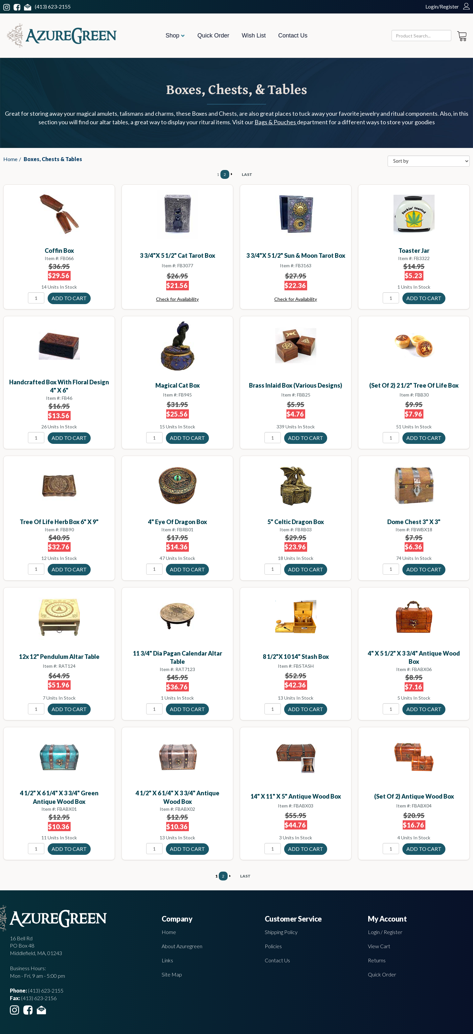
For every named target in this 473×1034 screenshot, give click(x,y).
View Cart (379, 946)
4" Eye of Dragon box (177, 521)
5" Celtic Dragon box (295, 521)
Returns (377, 960)
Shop (175, 35)
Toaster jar (413, 250)
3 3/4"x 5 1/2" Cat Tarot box (177, 255)
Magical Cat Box (177, 385)
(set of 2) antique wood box (414, 796)
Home (10, 159)
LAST (247, 174)
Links (167, 960)
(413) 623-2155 (53, 6)
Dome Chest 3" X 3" (413, 521)
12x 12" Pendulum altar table (59, 656)
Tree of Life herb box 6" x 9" (59, 521)
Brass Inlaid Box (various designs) (295, 385)
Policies (273, 946)
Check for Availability (177, 299)
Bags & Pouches (276, 122)
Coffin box (59, 250)
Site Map (172, 974)
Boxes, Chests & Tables (53, 159)
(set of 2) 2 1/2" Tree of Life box (414, 385)
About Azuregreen (182, 946)
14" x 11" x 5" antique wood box (296, 796)
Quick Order (213, 35)
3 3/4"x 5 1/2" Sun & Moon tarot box (295, 255)
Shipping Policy (281, 932)
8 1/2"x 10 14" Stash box (296, 656)
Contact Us (292, 35)
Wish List (254, 35)
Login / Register (385, 932)
